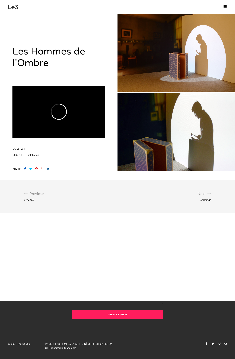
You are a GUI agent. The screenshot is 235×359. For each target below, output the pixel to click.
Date (15, 148)
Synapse (34, 196)
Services (18, 155)
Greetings (204, 196)
